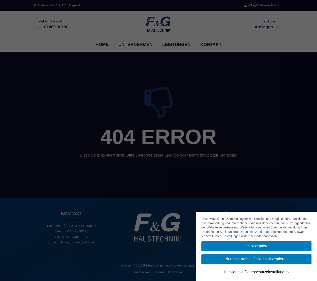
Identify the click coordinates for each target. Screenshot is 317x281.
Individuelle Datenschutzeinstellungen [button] (256, 272)
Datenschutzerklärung (255, 232)
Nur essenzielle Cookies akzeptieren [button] (256, 259)
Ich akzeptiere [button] (257, 246)
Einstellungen (231, 236)
